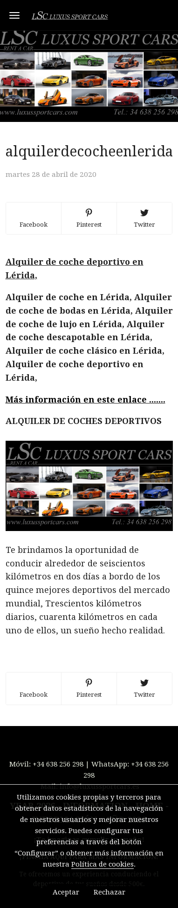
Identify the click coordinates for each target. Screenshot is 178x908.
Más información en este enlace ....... (85, 399)
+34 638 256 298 (58, 764)
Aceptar (66, 892)
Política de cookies (102, 864)
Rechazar (109, 892)
